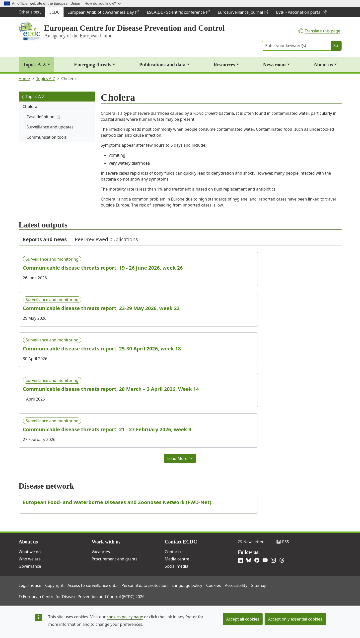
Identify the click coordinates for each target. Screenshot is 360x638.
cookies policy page (125, 617)
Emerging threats (92, 64)
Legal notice (30, 585)
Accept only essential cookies (295, 619)
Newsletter (251, 541)
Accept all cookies (242, 619)
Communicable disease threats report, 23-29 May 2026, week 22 (101, 308)
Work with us (106, 541)
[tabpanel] (180, 354)
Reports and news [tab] (45, 239)
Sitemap (259, 585)
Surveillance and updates (50, 127)
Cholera (30, 106)
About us (323, 64)
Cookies (213, 585)
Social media (176, 566)
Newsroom (274, 64)
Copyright (54, 585)
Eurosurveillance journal (242, 13)
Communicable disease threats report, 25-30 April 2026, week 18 (102, 349)
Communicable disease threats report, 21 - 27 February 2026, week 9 (107, 429)
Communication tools (47, 137)
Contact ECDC (181, 541)
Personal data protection (145, 585)
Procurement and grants (115, 559)
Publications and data (162, 64)
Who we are (30, 559)
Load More (180, 458)
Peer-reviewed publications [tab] (106, 239)
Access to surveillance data (93, 585)
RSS (283, 541)
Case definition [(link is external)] (44, 117)
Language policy (187, 585)
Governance (30, 566)
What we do (30, 551)
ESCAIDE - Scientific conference (178, 13)
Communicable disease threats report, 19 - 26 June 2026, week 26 (103, 268)
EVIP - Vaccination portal (301, 13)
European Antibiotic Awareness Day (103, 13)
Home (24, 78)
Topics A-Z (34, 64)
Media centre (177, 559)
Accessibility (236, 585)
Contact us (175, 551)
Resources (224, 64)
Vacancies (101, 551)
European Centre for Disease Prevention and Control (134, 27)
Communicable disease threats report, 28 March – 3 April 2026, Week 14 (111, 389)
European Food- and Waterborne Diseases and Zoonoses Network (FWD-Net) (117, 502)
